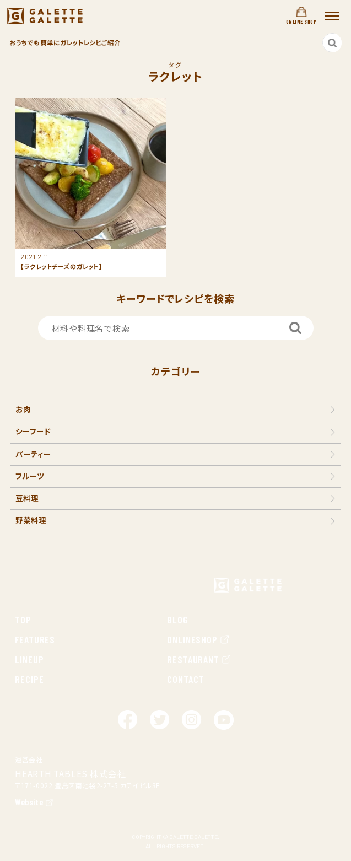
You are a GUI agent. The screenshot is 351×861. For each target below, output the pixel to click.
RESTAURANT (199, 659)
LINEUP (29, 659)
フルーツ (30, 475)
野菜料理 (30, 519)
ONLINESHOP (198, 639)
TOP (23, 620)
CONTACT (185, 679)
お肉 (23, 409)
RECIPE (29, 679)
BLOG (177, 620)
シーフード (33, 431)
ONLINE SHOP (301, 16)
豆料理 (27, 497)
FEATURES (35, 639)
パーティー (33, 453)
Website (29, 802)
